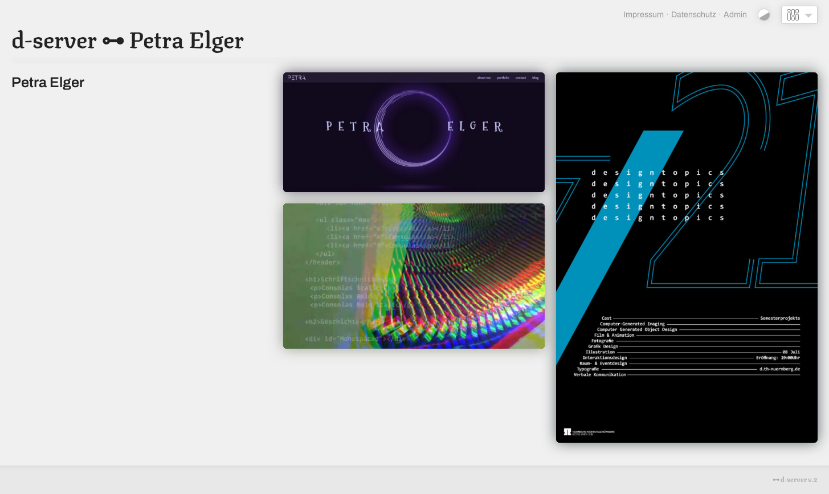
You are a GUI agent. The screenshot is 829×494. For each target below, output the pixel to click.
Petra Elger (186, 37)
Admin (735, 14)
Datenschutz (693, 14)
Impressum (643, 14)
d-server (54, 37)
